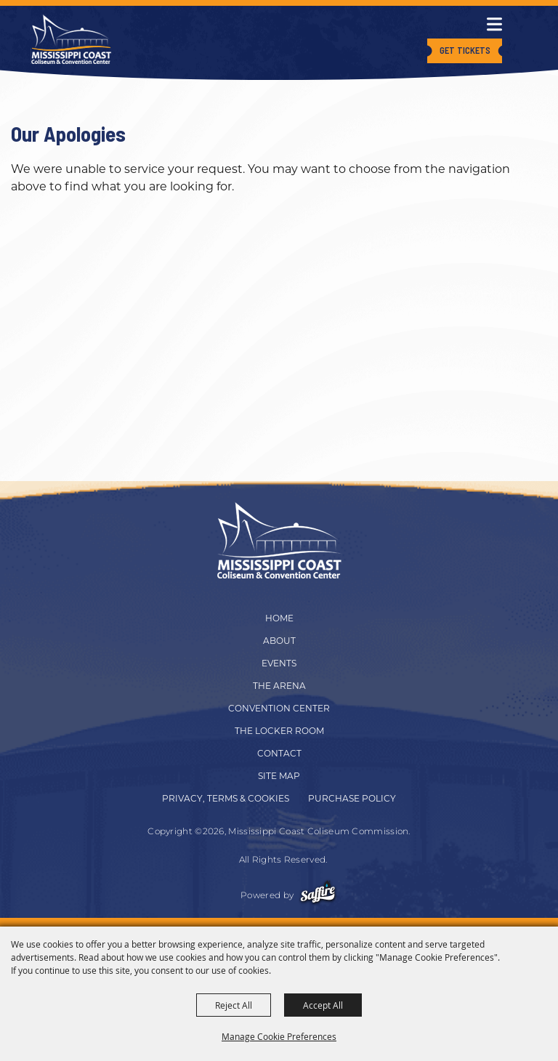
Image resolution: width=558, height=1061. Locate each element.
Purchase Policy (352, 798)
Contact (279, 753)
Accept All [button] (323, 1005)
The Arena (279, 685)
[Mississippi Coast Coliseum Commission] (71, 39)
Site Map (279, 775)
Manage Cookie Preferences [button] (279, 1036)
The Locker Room (279, 730)
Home (279, 618)
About (279, 640)
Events (279, 663)
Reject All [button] (233, 1005)
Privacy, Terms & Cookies (225, 798)
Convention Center (279, 708)
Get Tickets (465, 50)
